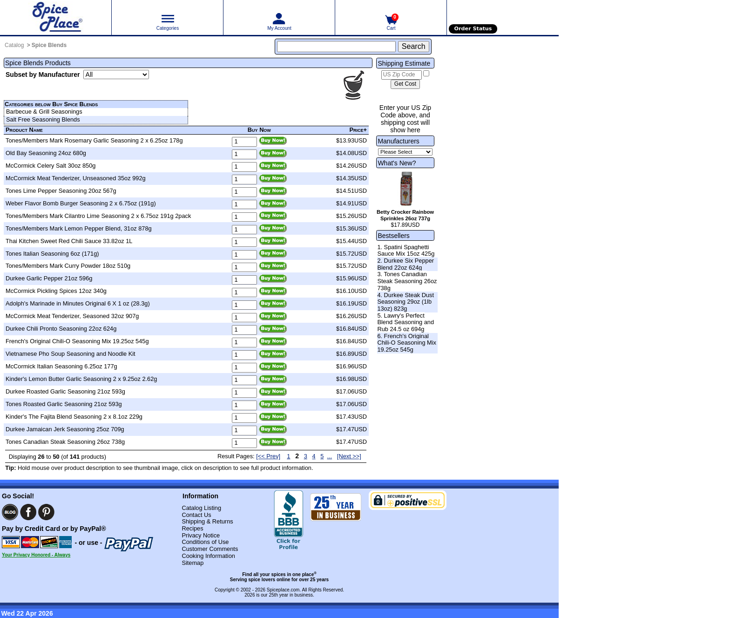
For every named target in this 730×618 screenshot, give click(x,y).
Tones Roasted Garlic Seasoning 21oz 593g (64, 404)
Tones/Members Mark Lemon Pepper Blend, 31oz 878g (79, 228)
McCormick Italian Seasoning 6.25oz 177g (61, 366)
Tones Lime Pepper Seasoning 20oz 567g (61, 190)
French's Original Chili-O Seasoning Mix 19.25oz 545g (77, 341)
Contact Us (196, 514)
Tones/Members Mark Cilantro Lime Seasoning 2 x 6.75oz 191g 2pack (98, 215)
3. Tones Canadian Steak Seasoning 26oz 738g (407, 281)
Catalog (14, 45)
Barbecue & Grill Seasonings (44, 111)
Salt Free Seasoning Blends (43, 119)
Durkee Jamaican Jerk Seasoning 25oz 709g (65, 429)
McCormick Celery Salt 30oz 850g (50, 165)
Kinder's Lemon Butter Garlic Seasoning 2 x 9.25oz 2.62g (81, 378)
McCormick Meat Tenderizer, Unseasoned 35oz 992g (76, 178)
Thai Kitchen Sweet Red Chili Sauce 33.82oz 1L (69, 241)
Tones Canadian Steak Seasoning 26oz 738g (65, 441)
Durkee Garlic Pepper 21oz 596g (49, 278)
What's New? (397, 163)
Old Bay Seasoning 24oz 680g (46, 152)
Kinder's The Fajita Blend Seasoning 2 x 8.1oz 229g (74, 416)
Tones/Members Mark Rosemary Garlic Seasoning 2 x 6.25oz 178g (94, 140)
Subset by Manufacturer (43, 74)
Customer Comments (210, 548)
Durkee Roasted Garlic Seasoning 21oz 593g (65, 391)
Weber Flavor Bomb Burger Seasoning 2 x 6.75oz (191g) (81, 203)
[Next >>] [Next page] (349, 456)
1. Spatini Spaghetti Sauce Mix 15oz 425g (405, 251)
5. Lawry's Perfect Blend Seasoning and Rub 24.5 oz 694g (405, 322)
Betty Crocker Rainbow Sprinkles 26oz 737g (405, 215)
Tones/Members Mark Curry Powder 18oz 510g (68, 265)
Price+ (358, 129)
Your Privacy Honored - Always (36, 554)
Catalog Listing (201, 507)
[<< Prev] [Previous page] (268, 456)
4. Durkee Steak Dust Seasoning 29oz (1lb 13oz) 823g (405, 302)
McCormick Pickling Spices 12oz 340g (56, 290)
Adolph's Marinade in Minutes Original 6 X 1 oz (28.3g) (78, 303)
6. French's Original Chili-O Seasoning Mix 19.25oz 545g (406, 343)
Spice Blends (49, 45)
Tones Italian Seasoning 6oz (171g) (52, 253)
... (329, 456)
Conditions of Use (205, 541)
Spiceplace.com (283, 589)
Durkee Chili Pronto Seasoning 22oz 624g (61, 328)
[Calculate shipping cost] (405, 84)
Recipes (192, 528)
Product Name (24, 129)
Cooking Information (208, 555)
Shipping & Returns (207, 521)
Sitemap (192, 562)
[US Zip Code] (401, 75)
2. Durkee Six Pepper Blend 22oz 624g (405, 264)
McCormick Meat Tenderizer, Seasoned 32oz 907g (72, 315)
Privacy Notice (201, 535)
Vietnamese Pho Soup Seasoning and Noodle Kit (70, 353)
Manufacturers (398, 141)
